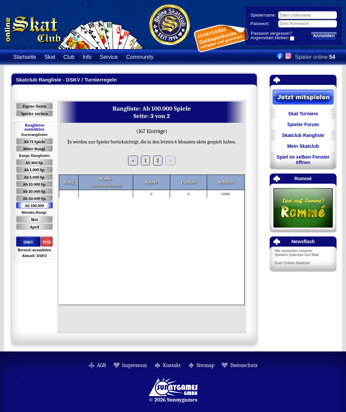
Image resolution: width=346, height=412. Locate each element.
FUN (47, 242)
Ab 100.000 (34, 205)
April (34, 227)
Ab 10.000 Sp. (34, 184)
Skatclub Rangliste (303, 135)
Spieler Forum (303, 124)
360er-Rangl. (34, 148)
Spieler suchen (34, 113)
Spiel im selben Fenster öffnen (303, 159)
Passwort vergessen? (271, 33)
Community (140, 57)
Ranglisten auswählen (34, 127)
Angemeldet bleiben (269, 38)
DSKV (28, 242)
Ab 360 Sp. (34, 162)
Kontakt (172, 365)
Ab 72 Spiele (34, 141)
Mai (34, 219)
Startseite (24, 57)
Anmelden (324, 35)
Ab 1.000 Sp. (34, 169)
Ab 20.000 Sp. (34, 191)
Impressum (134, 365)
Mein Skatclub (303, 146)
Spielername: (263, 15)
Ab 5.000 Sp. (34, 177)
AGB (101, 365)
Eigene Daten (34, 106)
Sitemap (206, 365)
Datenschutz (243, 365)
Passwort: (259, 23)
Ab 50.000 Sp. (34, 198)
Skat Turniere (303, 113)
